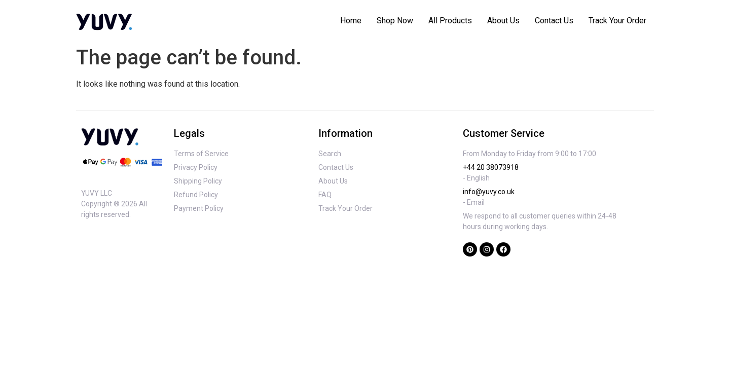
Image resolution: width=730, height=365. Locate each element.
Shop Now (395, 20)
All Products (450, 20)
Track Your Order (617, 20)
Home (350, 20)
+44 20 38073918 (491, 167)
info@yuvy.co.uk (489, 192)
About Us (503, 20)
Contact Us (554, 20)
